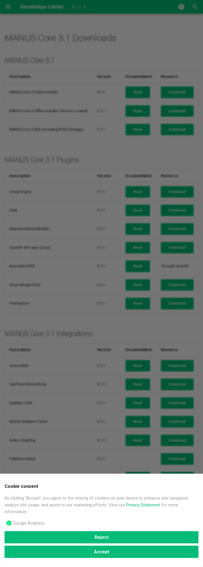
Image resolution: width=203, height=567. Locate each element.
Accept (101, 551)
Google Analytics (28, 523)
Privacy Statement (143, 505)
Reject (101, 537)
